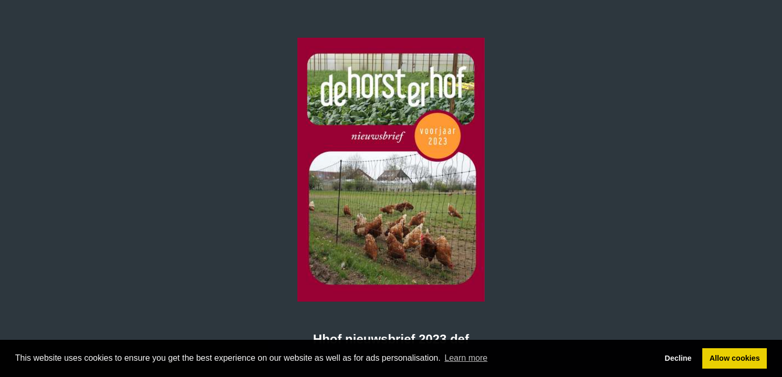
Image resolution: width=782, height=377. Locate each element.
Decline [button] (678, 358)
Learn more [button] (466, 357)
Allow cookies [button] (735, 358)
